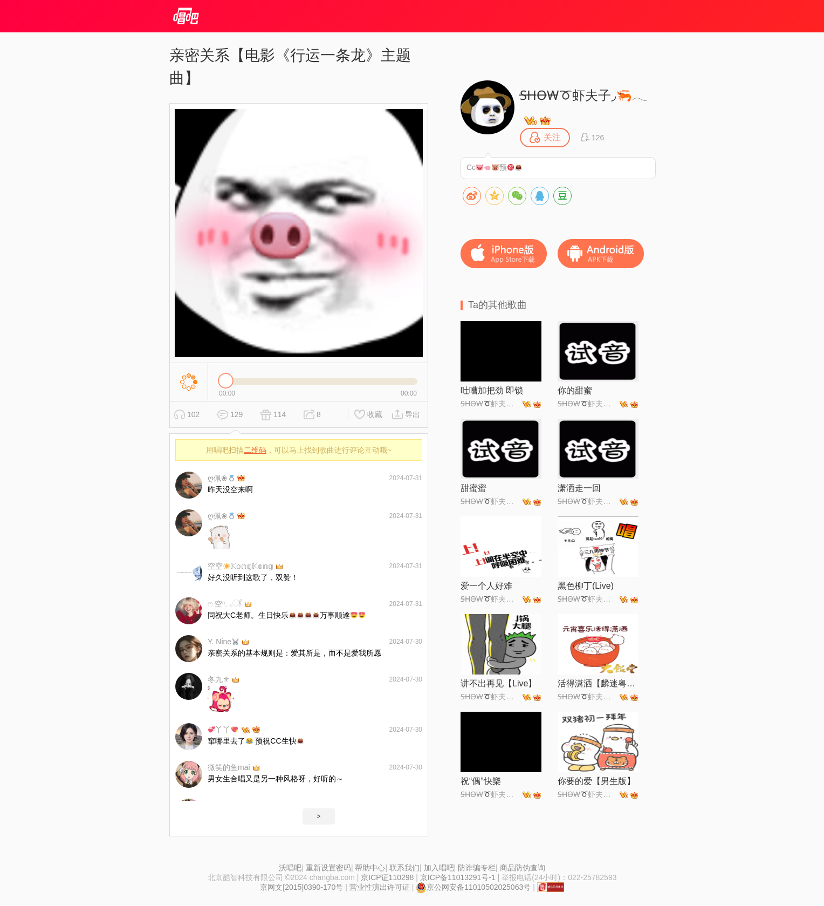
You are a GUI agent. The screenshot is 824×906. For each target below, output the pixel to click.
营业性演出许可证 (379, 887)
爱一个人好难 (486, 585)
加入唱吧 (439, 867)
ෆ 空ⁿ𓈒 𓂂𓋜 (225, 604)
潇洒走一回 (579, 488)
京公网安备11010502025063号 (473, 887)
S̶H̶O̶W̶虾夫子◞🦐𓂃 (583, 95)
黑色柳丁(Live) (586, 585)
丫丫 (223, 729)
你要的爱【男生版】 (596, 781)
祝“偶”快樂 (481, 781)
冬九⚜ (219, 679)
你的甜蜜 (575, 390)
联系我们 (404, 867)
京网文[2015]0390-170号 (301, 887)
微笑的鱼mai (229, 767)
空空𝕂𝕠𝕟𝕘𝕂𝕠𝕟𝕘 (240, 566)
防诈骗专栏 (477, 867)
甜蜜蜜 (473, 488)
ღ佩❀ (221, 478)
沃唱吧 (290, 867)
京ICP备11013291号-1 (458, 877)
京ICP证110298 (387, 877)
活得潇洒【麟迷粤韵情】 (598, 683)
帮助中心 (370, 867)
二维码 (255, 450)
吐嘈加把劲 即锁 (492, 390)
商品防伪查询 (522, 867)
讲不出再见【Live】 (499, 683)
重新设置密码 (328, 867)
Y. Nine (223, 641)
